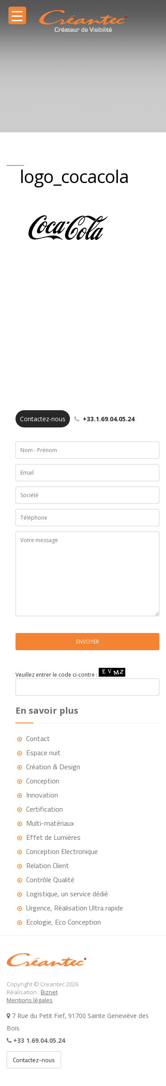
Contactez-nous (34, 1059)
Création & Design (53, 766)
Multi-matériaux (50, 823)
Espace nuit (43, 752)
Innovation (42, 795)
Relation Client (47, 865)
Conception (42, 780)
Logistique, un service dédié (67, 893)
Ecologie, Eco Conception (63, 922)
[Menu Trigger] (17, 15)
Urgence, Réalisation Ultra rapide (74, 908)
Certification (44, 809)
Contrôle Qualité (50, 879)
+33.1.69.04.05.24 (75, 418)
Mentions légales (30, 1000)
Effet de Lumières (53, 837)
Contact (38, 738)
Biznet (49, 992)
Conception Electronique (62, 851)
